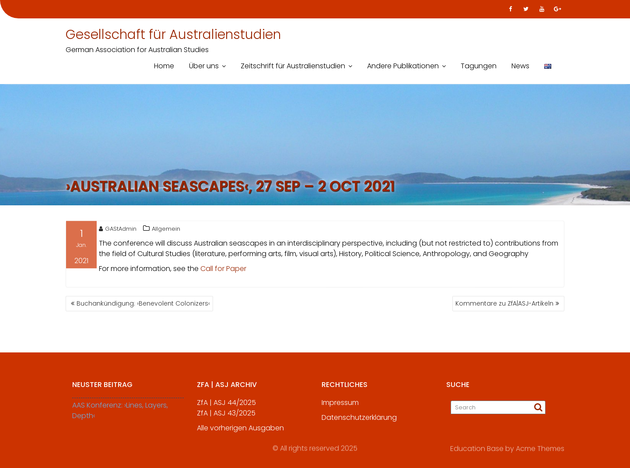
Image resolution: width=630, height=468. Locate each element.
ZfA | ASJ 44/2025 (226, 407)
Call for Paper (223, 270)
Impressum (340, 407)
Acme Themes (540, 448)
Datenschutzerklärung (359, 422)
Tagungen (479, 66)
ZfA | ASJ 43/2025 (226, 418)
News (520, 66)
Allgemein (166, 230)
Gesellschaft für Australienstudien (173, 34)
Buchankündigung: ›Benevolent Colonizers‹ (143, 303)
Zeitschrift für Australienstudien (293, 66)
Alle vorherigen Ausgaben (240, 433)
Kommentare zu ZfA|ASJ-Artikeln (504, 303)
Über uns (204, 66)
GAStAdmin (117, 230)
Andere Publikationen (403, 66)
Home (164, 66)
